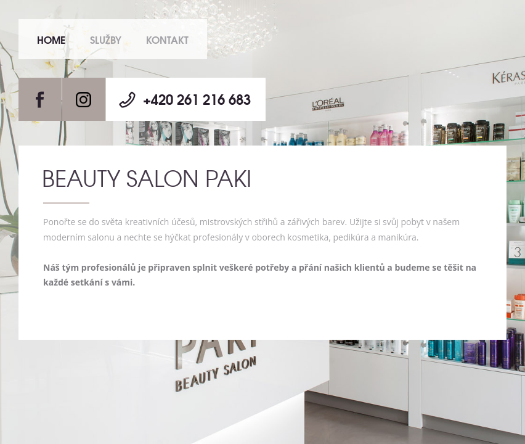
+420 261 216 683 (197, 98)
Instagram (83, 99)
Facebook (40, 99)
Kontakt (167, 39)
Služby (105, 39)
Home (51, 39)
